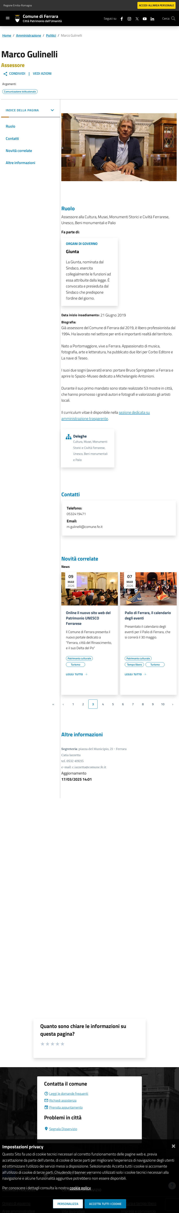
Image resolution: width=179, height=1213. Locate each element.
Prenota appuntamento (63, 1107)
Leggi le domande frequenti (66, 1093)
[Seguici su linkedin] (151, 18)
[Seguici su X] (135, 18)
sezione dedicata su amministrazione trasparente (105, 415)
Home (6, 35)
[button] (30, 110)
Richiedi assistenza (60, 1100)
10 (162, 704)
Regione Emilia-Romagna (17, 5)
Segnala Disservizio (60, 1128)
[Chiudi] (173, 1145)
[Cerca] (173, 18)
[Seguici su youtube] (143, 18)
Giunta (72, 251)
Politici (51, 35)
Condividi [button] (14, 73)
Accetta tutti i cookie (105, 1203)
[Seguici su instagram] (128, 18)
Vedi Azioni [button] (39, 73)
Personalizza (67, 1203)
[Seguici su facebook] (120, 18)
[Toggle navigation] (7, 18)
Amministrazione (28, 35)
